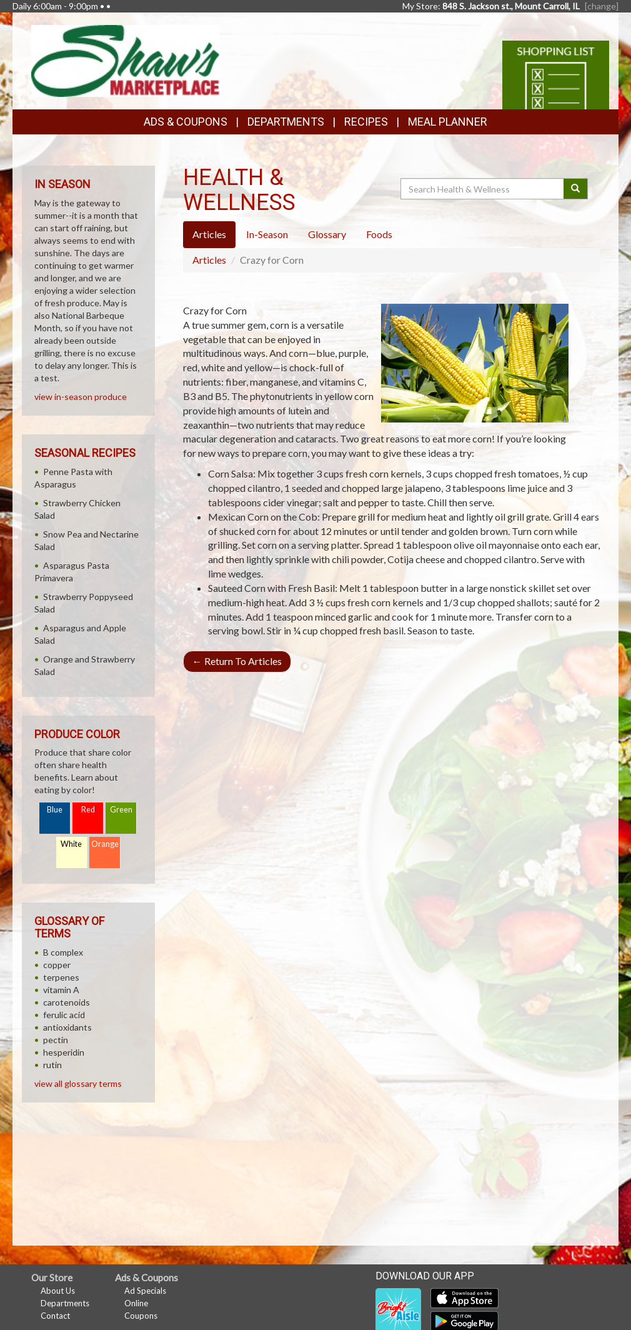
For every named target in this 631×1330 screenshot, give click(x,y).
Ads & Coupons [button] (185, 121)
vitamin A (61, 989)
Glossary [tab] (327, 234)
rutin (52, 1064)
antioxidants (67, 1027)
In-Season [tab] (267, 234)
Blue (54, 809)
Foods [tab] (379, 234)
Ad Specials (145, 1291)
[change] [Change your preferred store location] (602, 6)
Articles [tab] (209, 234)
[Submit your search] (576, 188)
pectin (55, 1039)
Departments (65, 1303)
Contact (55, 1316)
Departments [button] (285, 121)
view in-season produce (80, 396)
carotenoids (66, 1002)
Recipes (366, 121)
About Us (58, 1291)
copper (57, 964)
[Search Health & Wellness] (482, 188)
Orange (105, 844)
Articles (209, 260)
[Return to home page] (125, 59)
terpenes (61, 977)
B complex (63, 952)
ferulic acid (64, 1014)
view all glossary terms (78, 1083)
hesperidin (63, 1052)
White (71, 844)
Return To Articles (237, 661)
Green (121, 809)
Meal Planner (447, 121)
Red (88, 809)
